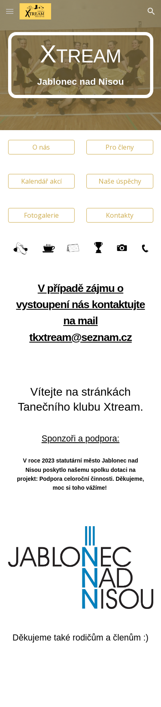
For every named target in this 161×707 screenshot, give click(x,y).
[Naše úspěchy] (120, 181)
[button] (9, 11)
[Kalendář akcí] (42, 181)
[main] (80, 65)
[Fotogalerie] (42, 215)
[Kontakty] (120, 215)
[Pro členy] (120, 147)
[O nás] (42, 147)
